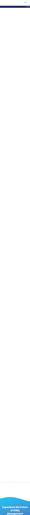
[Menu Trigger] (25, 2)
